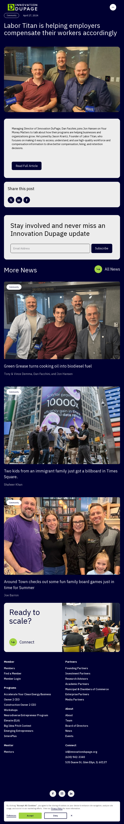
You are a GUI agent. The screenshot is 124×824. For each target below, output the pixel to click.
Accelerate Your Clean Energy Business (27, 694)
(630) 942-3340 (75, 757)
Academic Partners (77, 684)
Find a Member (12, 673)
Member (9, 661)
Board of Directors (76, 725)
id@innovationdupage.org (81, 751)
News (68, 730)
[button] (71, 815)
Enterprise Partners (77, 694)
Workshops (11, 710)
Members (9, 668)
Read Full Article (27, 166)
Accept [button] (30, 815)
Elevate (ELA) (12, 720)
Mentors (9, 751)
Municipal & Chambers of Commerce (87, 689)
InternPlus (10, 736)
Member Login (12, 678)
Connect (70, 745)
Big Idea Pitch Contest (17, 725)
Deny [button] (55, 815)
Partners (71, 661)
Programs (10, 687)
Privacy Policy (56, 808)
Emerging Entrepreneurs (18, 730)
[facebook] (26, 200)
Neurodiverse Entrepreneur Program (26, 715)
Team (68, 720)
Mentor (8, 745)
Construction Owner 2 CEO (20, 704)
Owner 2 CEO (11, 699)
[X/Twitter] (11, 200)
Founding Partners (76, 668)
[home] (22, 7)
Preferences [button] (11, 815)
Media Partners (74, 699)
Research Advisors (76, 678)
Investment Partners (77, 673)
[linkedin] (19, 200)
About (69, 708)
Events (69, 736)
